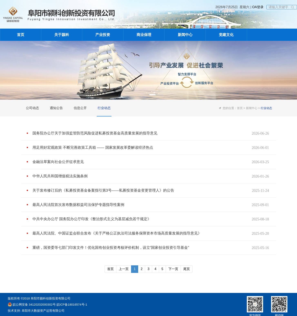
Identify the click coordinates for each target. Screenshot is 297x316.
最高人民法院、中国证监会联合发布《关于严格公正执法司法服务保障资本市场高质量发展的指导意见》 (116, 233)
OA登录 (257, 7)
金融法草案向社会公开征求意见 (58, 162)
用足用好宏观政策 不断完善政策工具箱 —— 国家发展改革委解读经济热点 (92, 147)
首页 (20, 35)
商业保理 (144, 35)
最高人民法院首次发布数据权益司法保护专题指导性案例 (78, 205)
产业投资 (102, 35)
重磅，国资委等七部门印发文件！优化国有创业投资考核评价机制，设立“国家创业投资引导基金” (110, 248)
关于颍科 (61, 35)
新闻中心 (185, 35)
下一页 (173, 269)
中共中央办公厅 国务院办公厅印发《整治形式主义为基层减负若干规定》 (91, 219)
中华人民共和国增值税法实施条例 (60, 176)
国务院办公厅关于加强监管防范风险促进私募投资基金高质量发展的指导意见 (94, 133)
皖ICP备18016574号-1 (71, 304)
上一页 (124, 269)
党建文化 (226, 35)
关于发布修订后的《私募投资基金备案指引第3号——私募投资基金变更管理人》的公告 (103, 190)
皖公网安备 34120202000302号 (34, 304)
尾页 (186, 269)
